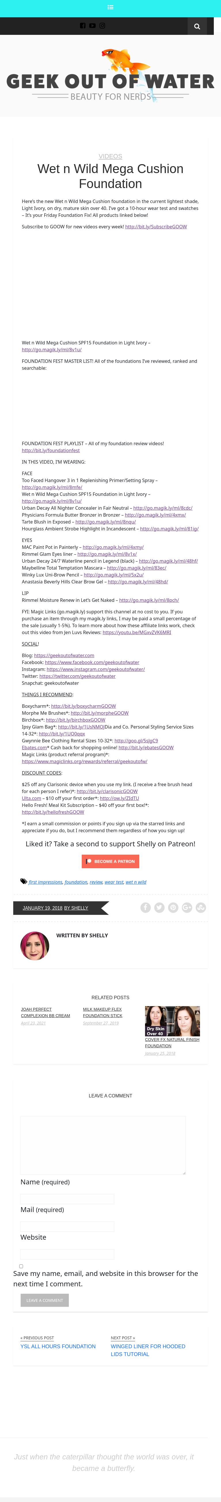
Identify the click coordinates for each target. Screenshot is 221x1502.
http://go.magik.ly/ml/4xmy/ (113, 547)
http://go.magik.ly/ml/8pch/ (149, 600)
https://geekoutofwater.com (64, 655)
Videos (110, 156)
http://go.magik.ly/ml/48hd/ (138, 581)
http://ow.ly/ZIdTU (119, 798)
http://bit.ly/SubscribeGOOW (156, 226)
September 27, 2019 (101, 1023)
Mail (42, 1209)
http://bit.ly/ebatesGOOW (146, 747)
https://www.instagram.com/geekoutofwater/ (96, 669)
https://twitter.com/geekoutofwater (77, 676)
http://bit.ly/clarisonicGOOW (107, 791)
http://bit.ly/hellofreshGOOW (53, 812)
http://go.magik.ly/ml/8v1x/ (107, 554)
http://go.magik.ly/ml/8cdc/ (163, 508)
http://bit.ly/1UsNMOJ (81, 726)
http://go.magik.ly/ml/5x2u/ (114, 574)
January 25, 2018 (160, 1053)
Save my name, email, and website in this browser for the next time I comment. (105, 1278)
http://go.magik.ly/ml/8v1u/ (52, 349)
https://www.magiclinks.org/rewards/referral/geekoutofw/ (84, 761)
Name (45, 1181)
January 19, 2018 (43, 907)
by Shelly (77, 907)
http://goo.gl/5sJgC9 (136, 740)
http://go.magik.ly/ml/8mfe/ (52, 487)
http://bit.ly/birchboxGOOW (75, 719)
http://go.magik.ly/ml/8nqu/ (105, 521)
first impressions (45, 882)
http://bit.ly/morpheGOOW (100, 713)
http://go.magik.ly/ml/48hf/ (168, 560)
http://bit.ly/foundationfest (51, 450)
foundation (76, 882)
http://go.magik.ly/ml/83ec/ (136, 567)
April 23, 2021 (33, 1023)
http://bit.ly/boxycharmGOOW (83, 706)
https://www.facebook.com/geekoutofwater (92, 662)
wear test (114, 882)
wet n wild (136, 882)
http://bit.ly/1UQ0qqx (62, 733)
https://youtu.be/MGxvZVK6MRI (137, 632)
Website (33, 1236)
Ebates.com (34, 747)
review (96, 882)
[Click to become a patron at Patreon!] (110, 861)
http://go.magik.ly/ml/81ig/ (169, 528)
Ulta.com (31, 798)
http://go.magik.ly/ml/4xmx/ (155, 514)
